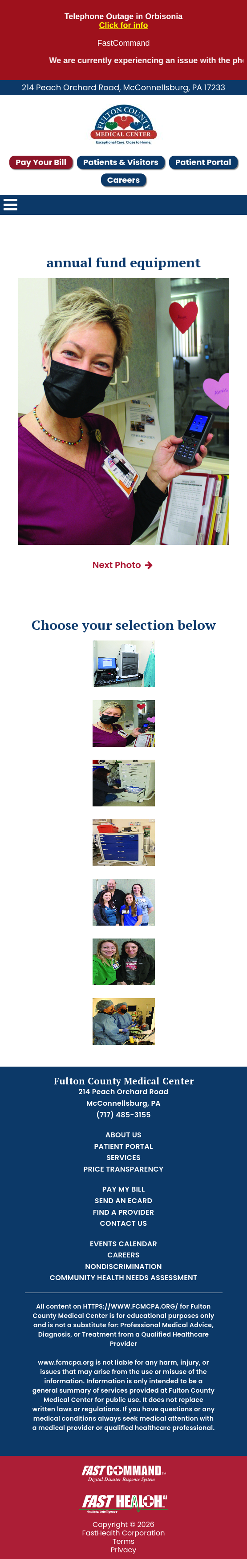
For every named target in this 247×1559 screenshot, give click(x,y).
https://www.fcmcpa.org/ (130, 1306)
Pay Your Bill (41, 162)
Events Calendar (123, 1244)
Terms (123, 1541)
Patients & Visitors (120, 162)
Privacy (124, 1550)
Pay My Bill (123, 1189)
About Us (123, 1135)
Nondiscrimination (123, 1266)
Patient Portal (203, 162)
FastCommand (123, 43)
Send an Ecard (123, 1201)
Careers (123, 179)
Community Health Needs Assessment (124, 1278)
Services (123, 1157)
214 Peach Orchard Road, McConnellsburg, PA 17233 (123, 87)
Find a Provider (123, 1212)
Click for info (123, 25)
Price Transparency (124, 1169)
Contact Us (123, 1223)
